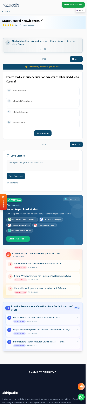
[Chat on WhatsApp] (81, 397)
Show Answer (42, 133)
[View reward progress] (81, 386)
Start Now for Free (73, 4)
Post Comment (16, 176)
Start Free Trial (18, 238)
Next (76, 59)
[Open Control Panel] (2, 202)
